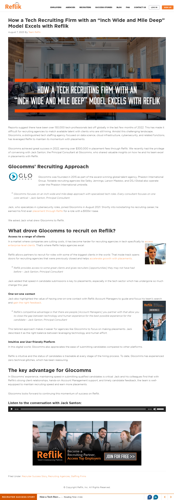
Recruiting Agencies (59, 476)
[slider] (83, 409)
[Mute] (154, 409)
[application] (87, 409)
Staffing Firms (78, 476)
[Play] (11, 409)
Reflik (16, 6)
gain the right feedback (27, 302)
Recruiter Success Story (34, 476)
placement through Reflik (48, 211)
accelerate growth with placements (111, 258)
